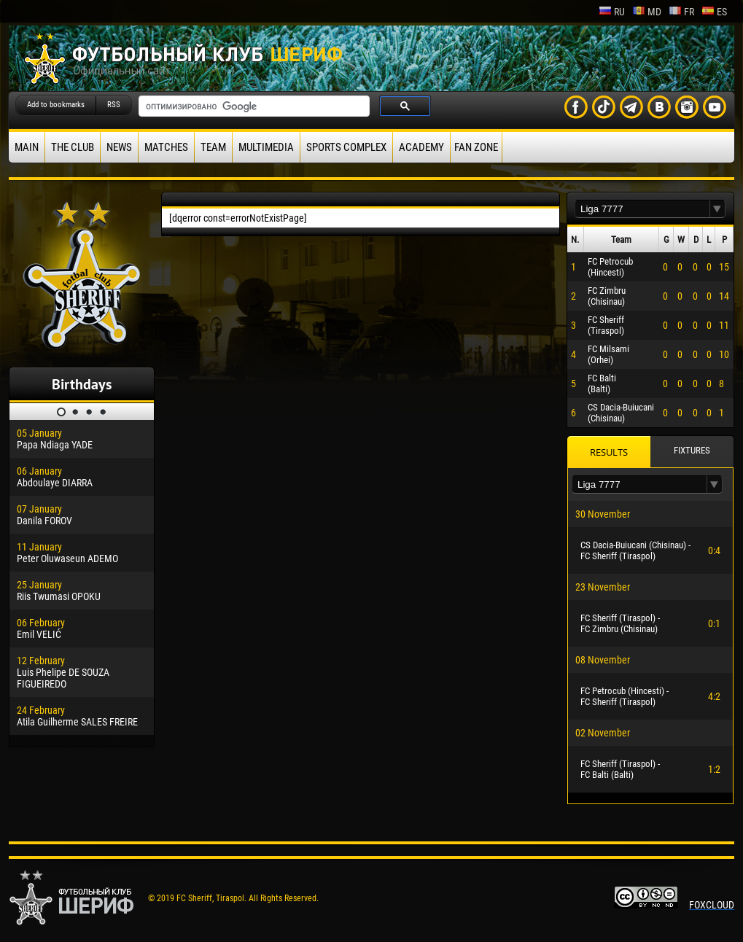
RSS (113, 104)
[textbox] (642, 209)
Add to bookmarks (56, 104)
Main (27, 147)
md (646, 11)
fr (681, 11)
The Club (72, 147)
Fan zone (476, 147)
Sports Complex (346, 147)
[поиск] (252, 106)
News (119, 147)
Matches (166, 147)
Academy (421, 147)
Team (213, 147)
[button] (717, 209)
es (714, 11)
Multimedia (266, 147)
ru (612, 11)
